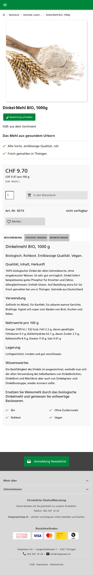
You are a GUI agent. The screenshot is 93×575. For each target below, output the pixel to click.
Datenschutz (56, 564)
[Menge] (9, 195)
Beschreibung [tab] (13, 237)
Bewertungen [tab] (59, 237)
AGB (32, 564)
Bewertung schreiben (19, 117)
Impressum (42, 564)
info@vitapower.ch (58, 554)
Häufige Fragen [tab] (36, 237)
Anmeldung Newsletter (46, 461)
